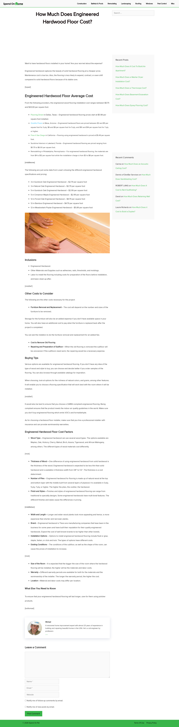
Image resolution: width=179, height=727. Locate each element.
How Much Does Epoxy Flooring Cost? (132, 105)
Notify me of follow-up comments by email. (45, 700)
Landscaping (126, 3)
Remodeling (112, 3)
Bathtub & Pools (97, 3)
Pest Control (162, 3)
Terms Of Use (139, 723)
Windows (149, 3)
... (46, 633)
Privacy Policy (151, 723)
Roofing (138, 3)
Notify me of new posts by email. (41, 706)
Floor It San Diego (38, 135)
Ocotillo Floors (36, 123)
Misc (172, 3)
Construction (81, 3)
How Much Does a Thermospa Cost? (131, 88)
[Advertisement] (67, 41)
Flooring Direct (37, 114)
